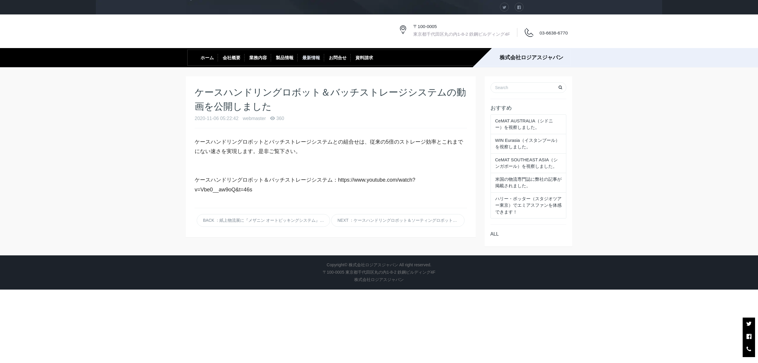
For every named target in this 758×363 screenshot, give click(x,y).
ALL (494, 233)
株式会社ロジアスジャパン (531, 57)
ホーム (207, 57)
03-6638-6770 (553, 32)
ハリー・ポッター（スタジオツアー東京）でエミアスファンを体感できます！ (528, 205)
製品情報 (284, 57)
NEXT (401, 220)
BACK (266, 220)
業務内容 (258, 57)
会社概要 (231, 57)
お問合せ (338, 57)
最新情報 (311, 57)
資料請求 (364, 57)
